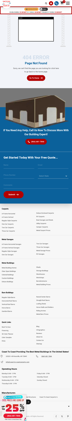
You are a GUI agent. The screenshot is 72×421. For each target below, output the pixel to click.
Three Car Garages (42, 247)
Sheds (38, 267)
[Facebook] (56, 416)
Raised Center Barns (43, 297)
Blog (37, 326)
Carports (5, 209)
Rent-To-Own (6, 327)
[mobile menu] (68, 3)
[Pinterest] (68, 416)
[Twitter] (62, 416)
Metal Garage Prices (43, 251)
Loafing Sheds (41, 304)
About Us (39, 337)
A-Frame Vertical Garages (11, 248)
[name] (19, 166)
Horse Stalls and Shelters (45, 307)
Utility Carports (41, 223)
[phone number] (19, 176)
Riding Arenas (41, 311)
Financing (5, 331)
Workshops (40, 278)
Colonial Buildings (8, 275)
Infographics (40, 330)
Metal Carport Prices (43, 230)
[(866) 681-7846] (56, 3)
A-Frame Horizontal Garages (11, 244)
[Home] (51, 3)
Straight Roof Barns (43, 300)
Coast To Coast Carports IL (49, 397)
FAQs (3, 341)
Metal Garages (7, 239)
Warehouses (40, 274)
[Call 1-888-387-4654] (44, 9)
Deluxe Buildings (7, 282)
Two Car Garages (42, 244)
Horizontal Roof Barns (9, 301)
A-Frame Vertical (7, 217)
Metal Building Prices (43, 285)
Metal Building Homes (9, 268)
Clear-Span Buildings (9, 271)
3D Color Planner (7, 334)
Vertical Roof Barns (8, 304)
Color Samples (7, 337)
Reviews (39, 333)
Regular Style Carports (9, 221)
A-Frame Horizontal (8, 214)
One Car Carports (8, 224)
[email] (53, 166)
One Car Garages (7, 255)
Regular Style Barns (8, 297)
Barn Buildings (7, 292)
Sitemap (39, 344)
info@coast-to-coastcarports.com (17, 362)
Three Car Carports (8, 231)
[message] (36, 186)
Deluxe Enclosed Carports (45, 213)
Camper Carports (42, 227)
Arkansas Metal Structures (26, 397)
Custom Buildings (8, 278)
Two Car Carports (8, 228)
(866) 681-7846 (46, 356)
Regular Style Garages (9, 251)
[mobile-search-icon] (46, 3)
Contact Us (40, 340)
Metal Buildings (8, 263)
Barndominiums (41, 281)
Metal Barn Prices (42, 314)
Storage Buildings (42, 271)
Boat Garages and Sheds (44, 220)
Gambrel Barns (7, 311)
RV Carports (40, 217)
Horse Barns (6, 308)
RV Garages (40, 254)
